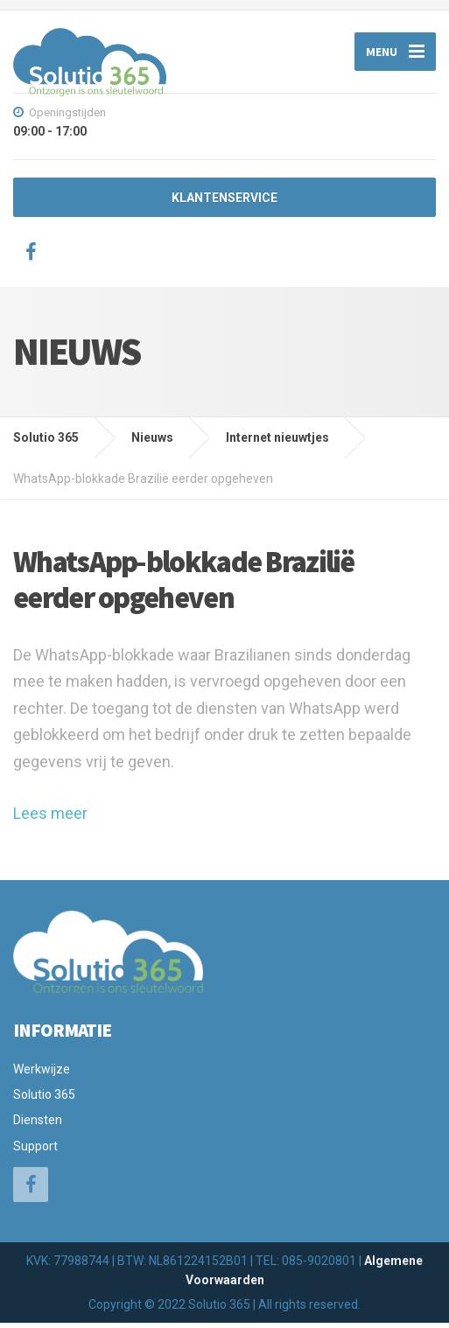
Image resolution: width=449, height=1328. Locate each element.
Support (35, 1151)
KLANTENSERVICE (224, 203)
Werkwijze (41, 1073)
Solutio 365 (44, 1100)
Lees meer (50, 817)
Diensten (37, 1125)
